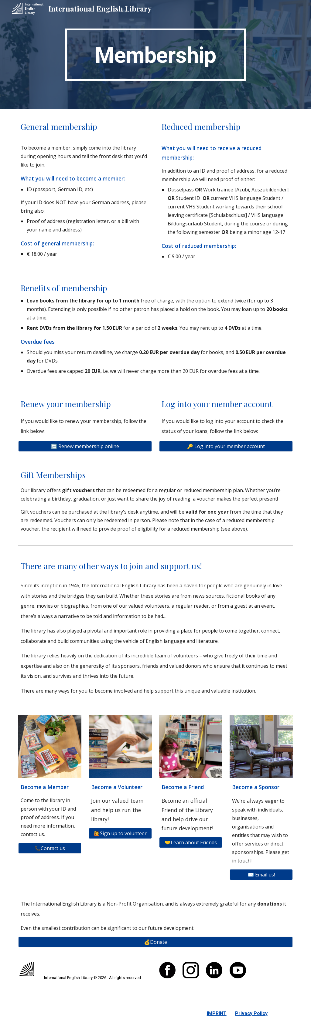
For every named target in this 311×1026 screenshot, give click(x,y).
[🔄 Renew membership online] (85, 446)
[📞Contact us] (50, 848)
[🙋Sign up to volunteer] (120, 833)
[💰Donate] (156, 942)
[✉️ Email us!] (261, 874)
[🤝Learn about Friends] (190, 842)
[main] (155, 55)
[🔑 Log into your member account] (226, 446)
